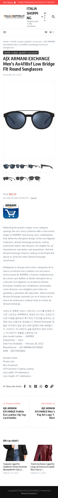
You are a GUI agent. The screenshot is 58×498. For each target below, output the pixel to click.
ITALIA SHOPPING (32, 13)
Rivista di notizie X (29, 493)
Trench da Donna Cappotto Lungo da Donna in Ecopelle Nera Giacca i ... (42, 467)
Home (6, 41)
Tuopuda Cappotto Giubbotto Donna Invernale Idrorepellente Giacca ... (15, 467)
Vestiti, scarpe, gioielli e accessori (26, 41)
